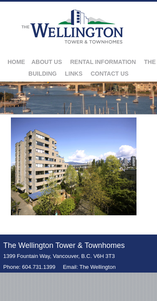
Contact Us (109, 73)
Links (73, 73)
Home (16, 62)
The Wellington (98, 267)
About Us (46, 62)
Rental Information (103, 62)
